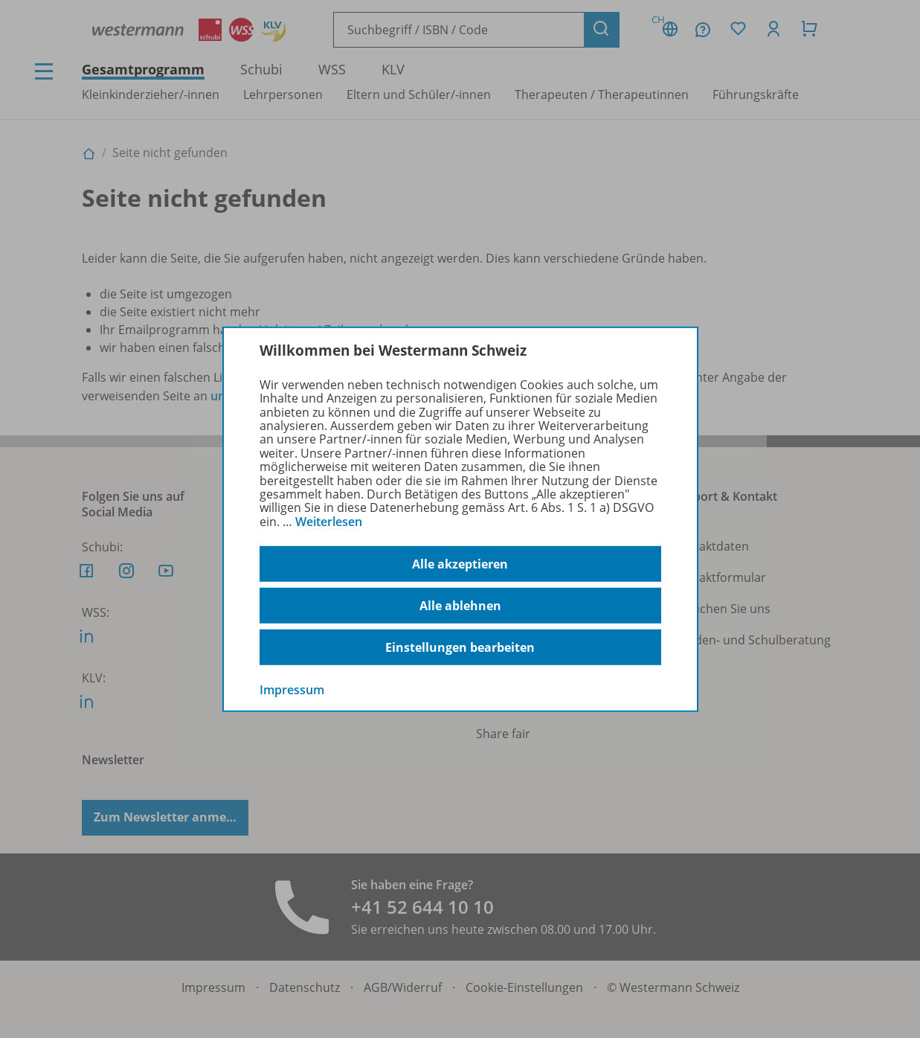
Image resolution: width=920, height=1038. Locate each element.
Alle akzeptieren (460, 564)
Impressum (292, 690)
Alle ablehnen (460, 606)
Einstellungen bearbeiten (460, 647)
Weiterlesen (328, 521)
